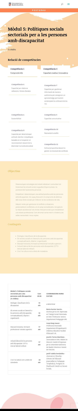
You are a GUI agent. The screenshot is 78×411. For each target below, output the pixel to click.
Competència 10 (51, 130)
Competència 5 (51, 115)
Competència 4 (18, 115)
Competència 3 (50, 69)
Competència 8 (18, 132)
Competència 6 (18, 85)
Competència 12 (51, 145)
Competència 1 (17, 69)
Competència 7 (51, 88)
